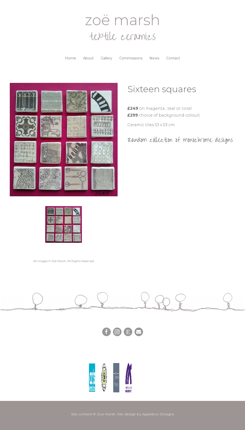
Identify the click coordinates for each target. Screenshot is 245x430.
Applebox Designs (158, 414)
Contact (173, 58)
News (154, 58)
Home (70, 58)
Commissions (130, 58)
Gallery (106, 58)
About (88, 58)
